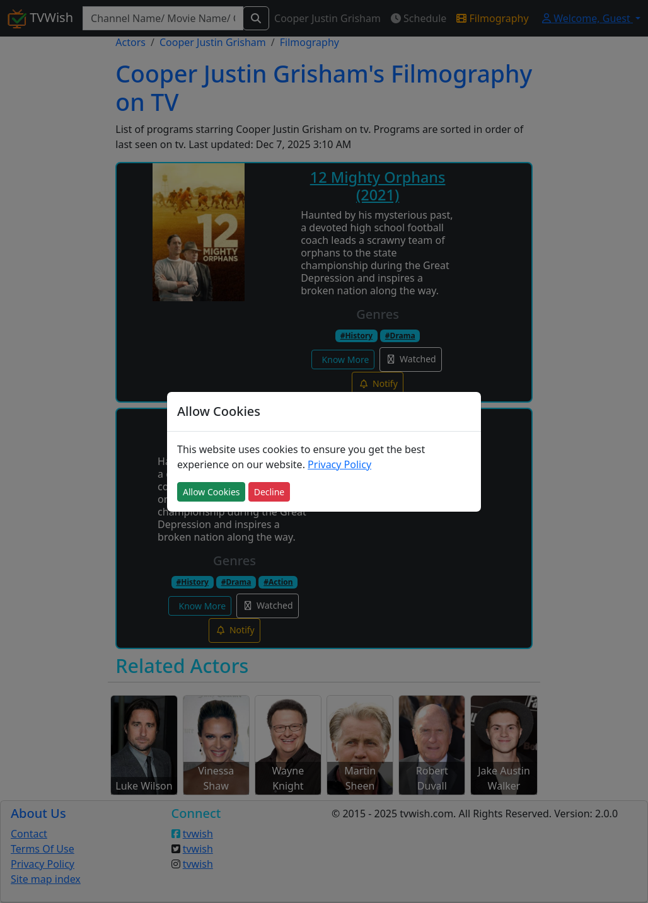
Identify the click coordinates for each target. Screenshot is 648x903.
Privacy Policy (339, 464)
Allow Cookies (211, 492)
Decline (269, 492)
